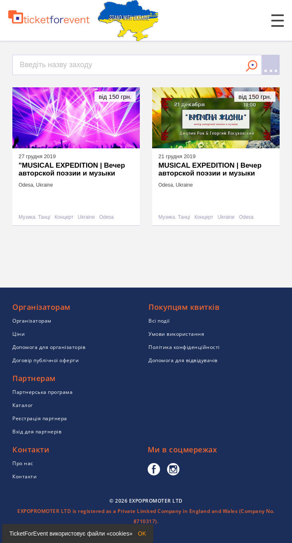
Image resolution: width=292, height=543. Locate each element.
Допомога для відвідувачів (183, 360)
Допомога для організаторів (48, 347)
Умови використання (176, 333)
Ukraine (86, 217)
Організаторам (32, 320)
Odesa (106, 217)
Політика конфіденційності (184, 347)
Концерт (63, 217)
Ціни (18, 333)
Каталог (22, 405)
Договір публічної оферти (45, 360)
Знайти (251, 66)
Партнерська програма (42, 392)
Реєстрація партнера (39, 418)
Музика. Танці (34, 217)
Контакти (24, 476)
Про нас (22, 463)
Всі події (159, 320)
